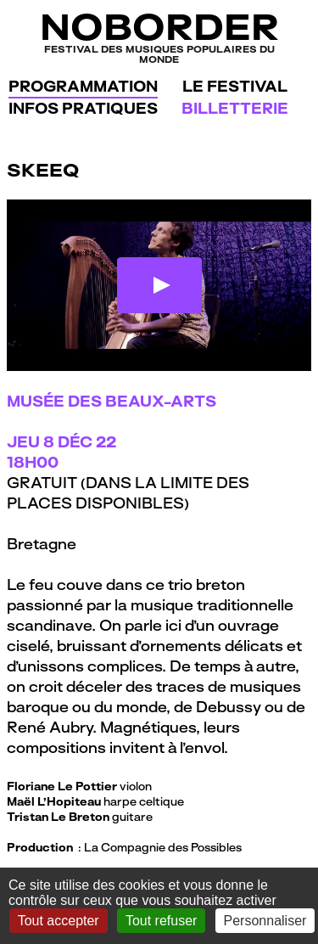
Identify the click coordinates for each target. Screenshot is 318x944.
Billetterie (234, 108)
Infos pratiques (83, 108)
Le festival (234, 86)
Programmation (83, 86)
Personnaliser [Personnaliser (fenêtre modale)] (265, 920)
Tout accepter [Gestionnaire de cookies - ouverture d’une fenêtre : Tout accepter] (58, 920)
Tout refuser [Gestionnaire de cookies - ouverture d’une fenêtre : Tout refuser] (161, 920)
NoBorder (159, 36)
